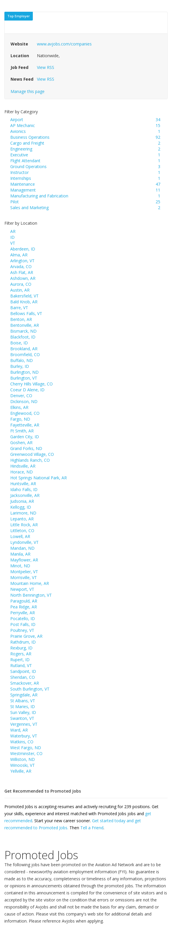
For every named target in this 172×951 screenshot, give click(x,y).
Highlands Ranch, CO (30, 460)
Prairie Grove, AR (26, 636)
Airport (16, 119)
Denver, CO (21, 395)
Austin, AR (20, 290)
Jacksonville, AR (25, 495)
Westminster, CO (26, 753)
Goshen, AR (21, 442)
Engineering (21, 149)
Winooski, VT (22, 765)
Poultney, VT (22, 630)
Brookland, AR (24, 348)
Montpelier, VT (24, 571)
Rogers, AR (20, 653)
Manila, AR (20, 554)
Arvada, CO (21, 266)
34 (158, 119)
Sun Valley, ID (23, 712)
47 (158, 184)
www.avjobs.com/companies (64, 44)
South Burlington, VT (30, 689)
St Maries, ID (22, 706)
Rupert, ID (20, 659)
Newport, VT (22, 589)
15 (158, 125)
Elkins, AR (19, 407)
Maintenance (22, 184)
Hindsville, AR (22, 466)
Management (23, 190)
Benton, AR (21, 319)
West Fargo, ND (25, 747)
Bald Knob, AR (24, 301)
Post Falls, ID (22, 624)
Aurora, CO (20, 284)
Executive (19, 155)
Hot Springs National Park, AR (38, 477)
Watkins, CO (21, 741)
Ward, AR (19, 730)
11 (158, 190)
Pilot (14, 201)
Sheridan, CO (22, 677)
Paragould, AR (23, 601)
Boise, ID (19, 343)
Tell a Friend (91, 827)
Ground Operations (28, 166)
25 (158, 201)
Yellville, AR (20, 771)
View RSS (45, 67)
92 (158, 137)
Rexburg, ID (21, 648)
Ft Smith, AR (22, 431)
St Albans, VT (22, 700)
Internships (20, 178)
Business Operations (30, 137)
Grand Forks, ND (26, 448)
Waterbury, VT (23, 736)
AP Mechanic (22, 125)
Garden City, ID (24, 436)
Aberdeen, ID (22, 249)
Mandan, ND (22, 548)
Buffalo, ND (21, 360)
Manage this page (28, 91)
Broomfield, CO (25, 354)
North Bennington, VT (31, 595)
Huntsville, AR (23, 483)
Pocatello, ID (22, 618)
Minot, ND (20, 565)
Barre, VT (19, 307)
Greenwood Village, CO (32, 454)
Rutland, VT (21, 665)
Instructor (19, 172)
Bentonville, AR (24, 325)
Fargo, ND (20, 419)
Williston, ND (22, 759)
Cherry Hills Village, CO (31, 384)
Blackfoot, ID (22, 337)
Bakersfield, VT (24, 296)
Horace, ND (21, 472)
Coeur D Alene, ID (27, 389)
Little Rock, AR (24, 524)
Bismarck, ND (23, 331)
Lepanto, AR (22, 519)
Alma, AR (19, 255)
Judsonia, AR (22, 501)
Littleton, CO (22, 530)
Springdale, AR (24, 695)
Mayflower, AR (24, 560)
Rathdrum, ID (23, 642)
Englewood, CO (25, 413)
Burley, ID (19, 366)
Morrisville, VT (23, 577)
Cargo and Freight (27, 143)
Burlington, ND (24, 372)
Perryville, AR (22, 612)
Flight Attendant (25, 160)
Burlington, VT (23, 378)
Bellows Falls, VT (26, 313)
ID (12, 237)
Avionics (18, 131)
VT (12, 243)
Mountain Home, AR (29, 583)
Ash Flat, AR (21, 272)
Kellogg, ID (20, 507)
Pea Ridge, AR (23, 607)
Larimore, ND (23, 513)
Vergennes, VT (24, 724)
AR (13, 231)
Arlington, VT (22, 260)
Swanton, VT (22, 718)
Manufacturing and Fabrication (39, 196)
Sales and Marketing (29, 207)
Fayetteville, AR (24, 425)
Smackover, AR (24, 683)
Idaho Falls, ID (24, 489)
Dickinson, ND (24, 401)
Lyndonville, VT (24, 542)
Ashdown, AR (22, 278)
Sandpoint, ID (23, 671)
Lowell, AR (20, 536)
